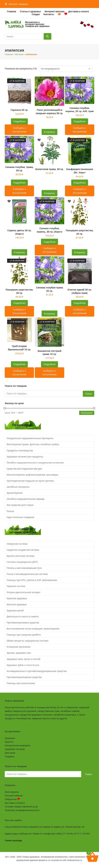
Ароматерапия (15, 492)
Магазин (19, 54)
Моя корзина (12, 791)
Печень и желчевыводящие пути (24, 567)
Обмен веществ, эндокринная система (27, 640)
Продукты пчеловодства (20, 450)
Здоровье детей (15, 610)
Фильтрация (86, 412)
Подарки (9, 756)
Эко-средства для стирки (20, 504)
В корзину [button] (49, 131)
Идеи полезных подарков (20, 517)
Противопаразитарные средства (24, 677)
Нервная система (16, 586)
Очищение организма (19, 646)
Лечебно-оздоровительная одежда (25, 498)
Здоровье (10, 738)
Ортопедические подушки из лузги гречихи (30, 480)
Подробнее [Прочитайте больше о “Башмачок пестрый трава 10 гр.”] (49, 364)
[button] (16, 4)
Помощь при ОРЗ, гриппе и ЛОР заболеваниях (32, 580)
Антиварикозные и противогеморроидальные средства (37, 671)
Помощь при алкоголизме (21, 683)
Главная (9, 54)
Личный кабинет (14, 795)
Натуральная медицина (17, 745)
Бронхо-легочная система (20, 555)
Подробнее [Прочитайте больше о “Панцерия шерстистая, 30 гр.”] (19, 302)
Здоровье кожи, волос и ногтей (23, 658)
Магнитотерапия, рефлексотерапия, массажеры (32, 474)
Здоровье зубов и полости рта (23, 665)
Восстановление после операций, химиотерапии (33, 628)
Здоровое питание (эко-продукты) (25, 456)
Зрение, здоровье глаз (19, 652)
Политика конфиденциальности (22, 810)
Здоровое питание (15, 749)
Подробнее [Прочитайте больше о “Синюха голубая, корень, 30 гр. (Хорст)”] (49, 241)
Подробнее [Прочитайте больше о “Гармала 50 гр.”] (19, 121)
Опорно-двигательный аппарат (24, 592)
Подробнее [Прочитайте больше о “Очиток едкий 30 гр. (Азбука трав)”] (80, 302)
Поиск (88, 393)
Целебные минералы (18, 486)
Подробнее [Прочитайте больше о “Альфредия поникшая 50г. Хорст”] (80, 182)
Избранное (12, 799)
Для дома (10, 752)
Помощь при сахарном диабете (24, 634)
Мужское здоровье (17, 598)
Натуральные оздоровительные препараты (30, 438)
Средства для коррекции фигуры (24, 468)
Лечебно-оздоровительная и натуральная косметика (35, 462)
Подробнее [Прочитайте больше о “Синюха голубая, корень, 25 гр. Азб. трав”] (80, 121)
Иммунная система (17, 543)
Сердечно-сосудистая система (23, 549)
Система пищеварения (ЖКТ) (22, 561)
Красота (9, 741)
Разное (10, 511)
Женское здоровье (17, 604)
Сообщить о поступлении (19, 129)
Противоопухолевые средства (23, 622)
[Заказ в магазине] (65, 69)
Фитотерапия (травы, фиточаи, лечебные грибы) (33, 444)
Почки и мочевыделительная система (27, 573)
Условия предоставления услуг (21, 806)
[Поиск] (47, 36)
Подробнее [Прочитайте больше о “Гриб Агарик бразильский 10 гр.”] (19, 364)
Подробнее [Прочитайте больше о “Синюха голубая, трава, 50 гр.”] (19, 182)
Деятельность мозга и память (23, 616)
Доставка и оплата (15, 802)
